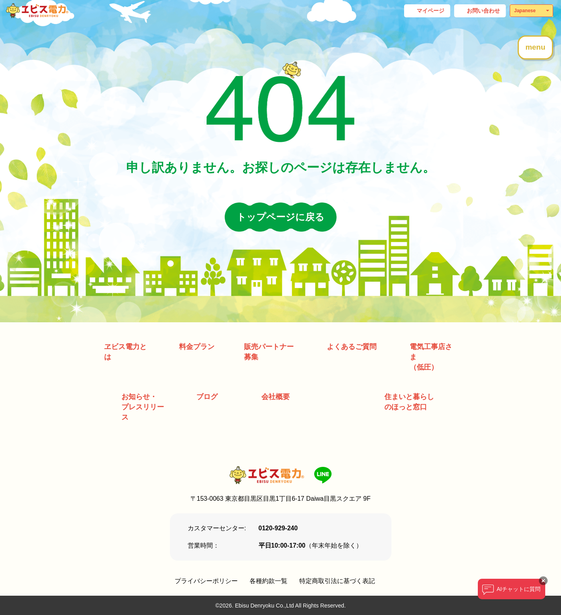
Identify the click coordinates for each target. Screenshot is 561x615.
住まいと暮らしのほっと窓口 (409, 402)
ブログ (207, 397)
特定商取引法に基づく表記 (337, 581)
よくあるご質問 (351, 347)
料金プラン (196, 347)
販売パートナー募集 (269, 352)
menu (536, 47)
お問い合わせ (483, 10)
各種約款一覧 (268, 581)
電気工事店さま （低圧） (431, 357)
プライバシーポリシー (206, 581)
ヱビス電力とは (125, 352)
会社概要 (275, 397)
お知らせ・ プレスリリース (142, 407)
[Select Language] (531, 10)
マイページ (430, 10)
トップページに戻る (280, 217)
